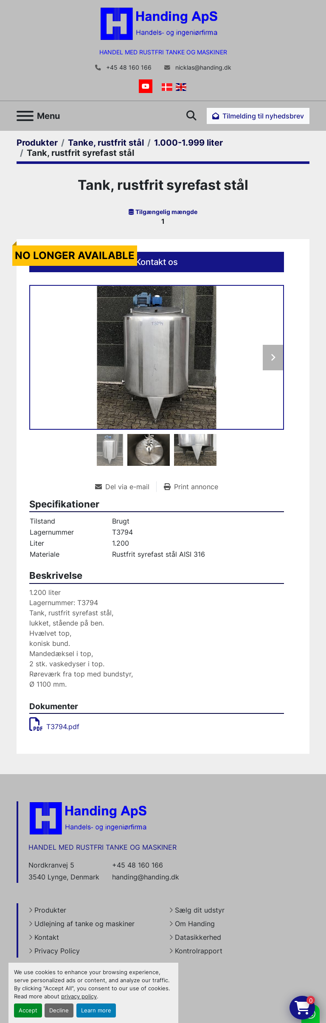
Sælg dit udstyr (200, 910)
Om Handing (195, 923)
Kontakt (46, 937)
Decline (59, 1010)
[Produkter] (37, 143)
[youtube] (145, 86)
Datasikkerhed (198, 937)
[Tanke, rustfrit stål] (106, 143)
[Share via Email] (126, 486)
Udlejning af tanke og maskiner (84, 923)
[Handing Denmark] (88, 818)
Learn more (96, 1010)
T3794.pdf (54, 726)
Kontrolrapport (198, 951)
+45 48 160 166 (128, 67)
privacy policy (79, 996)
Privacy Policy (57, 951)
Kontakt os (156, 262)
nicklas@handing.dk (202, 67)
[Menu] (25, 116)
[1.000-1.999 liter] (188, 143)
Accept (28, 1010)
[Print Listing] (191, 486)
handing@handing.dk (145, 877)
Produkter (50, 910)
